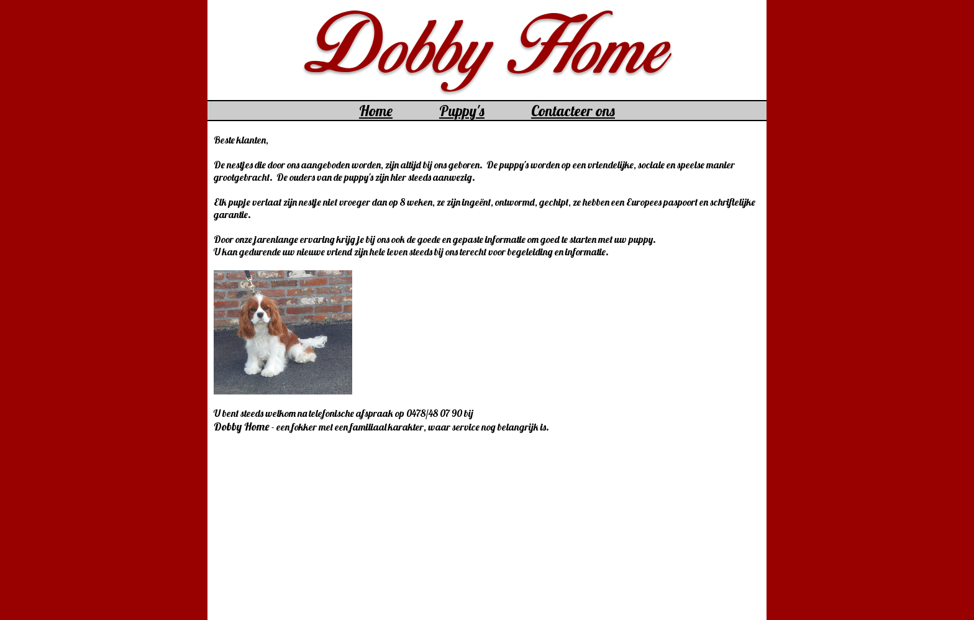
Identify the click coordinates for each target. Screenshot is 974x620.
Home (376, 110)
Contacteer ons (573, 110)
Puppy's (462, 110)
